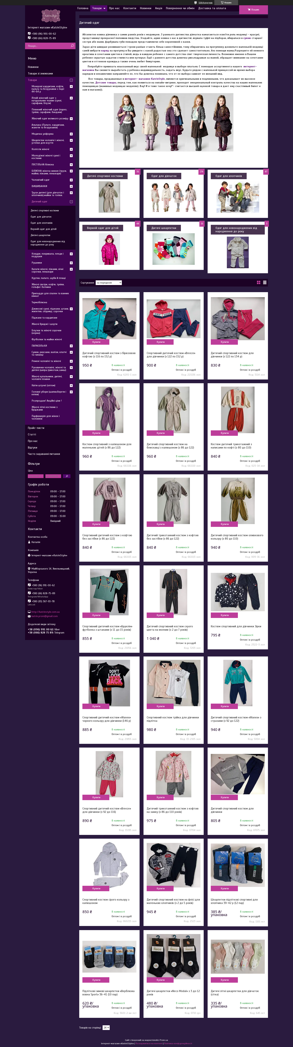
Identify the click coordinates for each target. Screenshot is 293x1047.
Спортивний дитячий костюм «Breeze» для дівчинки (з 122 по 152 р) (171, 354)
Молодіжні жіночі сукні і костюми (46, 157)
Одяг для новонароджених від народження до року (236, 229)
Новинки (145, 8)
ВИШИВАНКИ (39, 186)
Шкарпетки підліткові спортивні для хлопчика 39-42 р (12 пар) (234, 901)
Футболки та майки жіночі (47, 339)
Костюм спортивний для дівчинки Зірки (236, 626)
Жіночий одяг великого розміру (50, 118)
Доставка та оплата (212, 8)
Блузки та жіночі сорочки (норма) (46, 332)
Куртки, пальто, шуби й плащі (49, 278)
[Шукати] (72, 46)
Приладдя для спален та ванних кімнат (50, 295)
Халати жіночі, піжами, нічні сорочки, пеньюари (47, 270)
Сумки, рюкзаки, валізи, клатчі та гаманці (49, 353)
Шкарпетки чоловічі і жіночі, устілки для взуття (48, 141)
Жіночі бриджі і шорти (44, 324)
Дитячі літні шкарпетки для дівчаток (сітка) (235, 992)
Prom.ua (164, 1040)
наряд (105, 50)
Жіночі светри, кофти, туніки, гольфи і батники (48, 286)
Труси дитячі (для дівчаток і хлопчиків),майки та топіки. (48, 194)
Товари (97, 8)
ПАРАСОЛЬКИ (39, 345)
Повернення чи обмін (180, 8)
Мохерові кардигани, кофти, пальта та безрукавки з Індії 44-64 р (48, 89)
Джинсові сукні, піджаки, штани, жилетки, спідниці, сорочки (50, 310)
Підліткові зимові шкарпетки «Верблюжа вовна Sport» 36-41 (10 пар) (108, 992)
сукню (247, 38)
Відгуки (32, 447)
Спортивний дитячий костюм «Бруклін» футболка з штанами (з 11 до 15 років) (107, 628)
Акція (158, 8)
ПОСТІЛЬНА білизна (43, 164)
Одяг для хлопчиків (228, 176)
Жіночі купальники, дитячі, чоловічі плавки (47, 378)
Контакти (129, 8)
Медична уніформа (42, 133)
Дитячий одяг (39, 201)
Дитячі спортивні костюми (105, 176)
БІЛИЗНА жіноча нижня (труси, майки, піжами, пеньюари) (49, 172)
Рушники (37, 262)
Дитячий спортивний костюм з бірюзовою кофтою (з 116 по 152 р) (109, 354)
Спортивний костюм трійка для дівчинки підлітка (173, 719)
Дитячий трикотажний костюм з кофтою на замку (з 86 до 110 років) (173, 810)
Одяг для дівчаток (164, 176)
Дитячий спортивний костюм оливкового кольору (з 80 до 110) (237, 537)
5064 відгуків (205, 2)
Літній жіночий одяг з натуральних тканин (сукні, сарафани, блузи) (47, 100)
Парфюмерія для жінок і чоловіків (46, 417)
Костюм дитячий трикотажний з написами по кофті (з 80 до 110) (231, 446)
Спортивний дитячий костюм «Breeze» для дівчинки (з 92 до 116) (106, 810)
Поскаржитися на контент (148, 1043)
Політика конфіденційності (178, 1043)
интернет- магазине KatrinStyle (145, 78)
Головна (82, 8)
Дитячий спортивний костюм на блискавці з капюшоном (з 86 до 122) (170, 446)
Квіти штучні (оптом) (43, 385)
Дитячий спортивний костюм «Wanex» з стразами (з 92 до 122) (236, 719)
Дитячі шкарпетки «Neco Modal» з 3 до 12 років (173, 992)
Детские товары (105, 82)
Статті (32, 434)
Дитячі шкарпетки (163, 228)
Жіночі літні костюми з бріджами (45, 408)
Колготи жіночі (40, 149)
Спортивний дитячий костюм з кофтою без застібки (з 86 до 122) (107, 537)
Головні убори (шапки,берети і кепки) (49, 393)
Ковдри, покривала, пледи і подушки (48, 255)
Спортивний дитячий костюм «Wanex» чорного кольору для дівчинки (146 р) (106, 719)
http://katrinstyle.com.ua (46, 611)
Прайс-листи (36, 428)
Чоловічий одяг (41, 179)
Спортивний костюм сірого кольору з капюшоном (105, 901)
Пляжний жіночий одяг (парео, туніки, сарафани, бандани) (49, 111)
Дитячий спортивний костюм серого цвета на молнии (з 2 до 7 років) (170, 628)
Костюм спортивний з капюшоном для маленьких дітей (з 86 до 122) (106, 446)
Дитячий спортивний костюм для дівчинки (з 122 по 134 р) (232, 354)
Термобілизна (39, 302)
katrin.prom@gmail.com (45, 616)
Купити (96, 342)
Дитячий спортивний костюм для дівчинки (232, 810)
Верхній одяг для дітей (102, 228)
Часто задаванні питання (44, 454)
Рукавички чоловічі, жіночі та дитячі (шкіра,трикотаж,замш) (49, 369)
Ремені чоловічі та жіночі (46, 361)
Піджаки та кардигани (44, 317)
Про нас (114, 8)
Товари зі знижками (40, 73)
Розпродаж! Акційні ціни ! (47, 400)
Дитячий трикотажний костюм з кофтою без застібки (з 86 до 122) (173, 537)
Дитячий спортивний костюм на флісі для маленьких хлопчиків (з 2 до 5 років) (173, 901)
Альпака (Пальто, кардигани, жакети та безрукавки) (48, 126)
